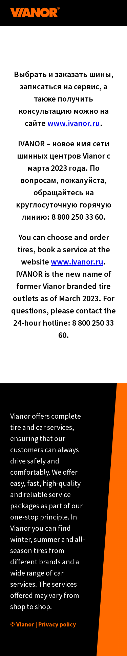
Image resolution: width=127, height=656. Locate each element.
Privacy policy (57, 624)
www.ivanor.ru (73, 123)
